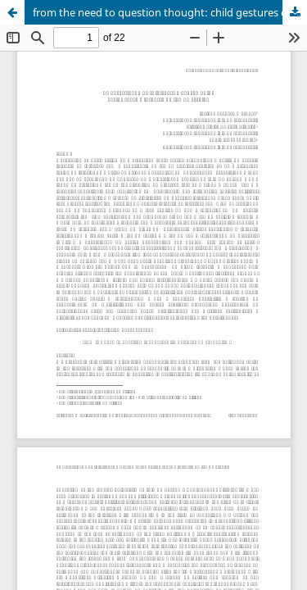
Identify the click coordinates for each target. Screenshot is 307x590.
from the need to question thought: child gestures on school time (170, 12)
